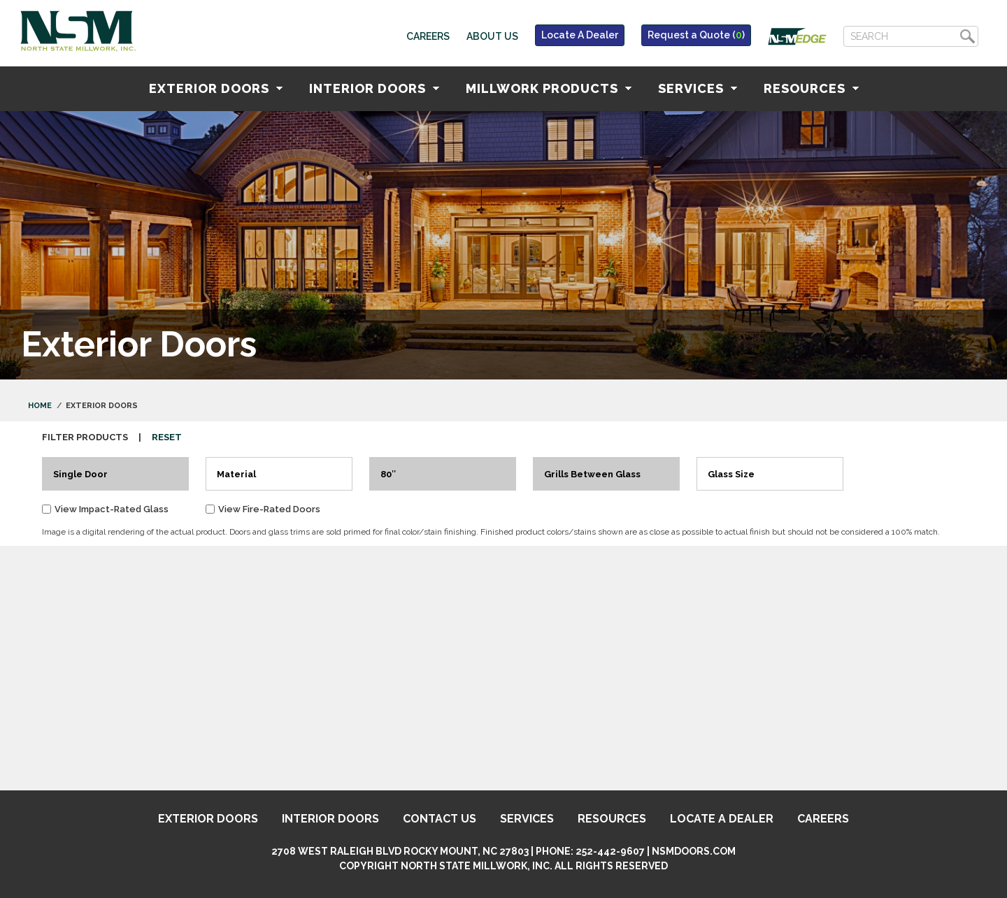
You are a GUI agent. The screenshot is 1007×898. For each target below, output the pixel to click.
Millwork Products (548, 88)
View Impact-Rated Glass (112, 509)
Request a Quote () (696, 35)
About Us (492, 36)
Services (697, 88)
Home (40, 405)
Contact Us (439, 818)
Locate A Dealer (579, 35)
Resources (811, 88)
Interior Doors (374, 88)
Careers (428, 36)
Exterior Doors (216, 88)
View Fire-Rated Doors (269, 509)
